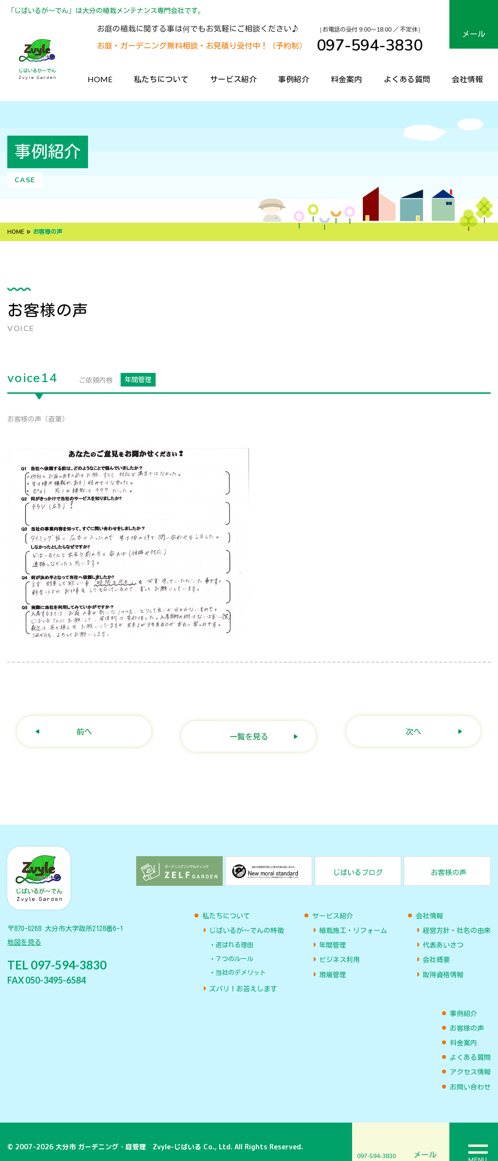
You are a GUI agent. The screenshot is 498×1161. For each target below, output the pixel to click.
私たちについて (161, 79)
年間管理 (332, 935)
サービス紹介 (233, 79)
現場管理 (332, 964)
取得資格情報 (443, 964)
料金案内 (346, 79)
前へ (79, 726)
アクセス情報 (470, 1062)
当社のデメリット (240, 962)
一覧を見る (243, 726)
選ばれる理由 (234, 935)
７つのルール (234, 949)
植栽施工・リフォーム (353, 920)
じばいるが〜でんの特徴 (246, 920)
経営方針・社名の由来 (457, 920)
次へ (408, 726)
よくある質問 (407, 79)
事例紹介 (293, 79)
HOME (100, 79)
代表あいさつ (443, 935)
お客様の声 (467, 1018)
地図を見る (24, 935)
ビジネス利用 (339, 950)
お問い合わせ (470, 1076)
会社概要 (436, 950)
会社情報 (467, 79)
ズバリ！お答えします (243, 979)
